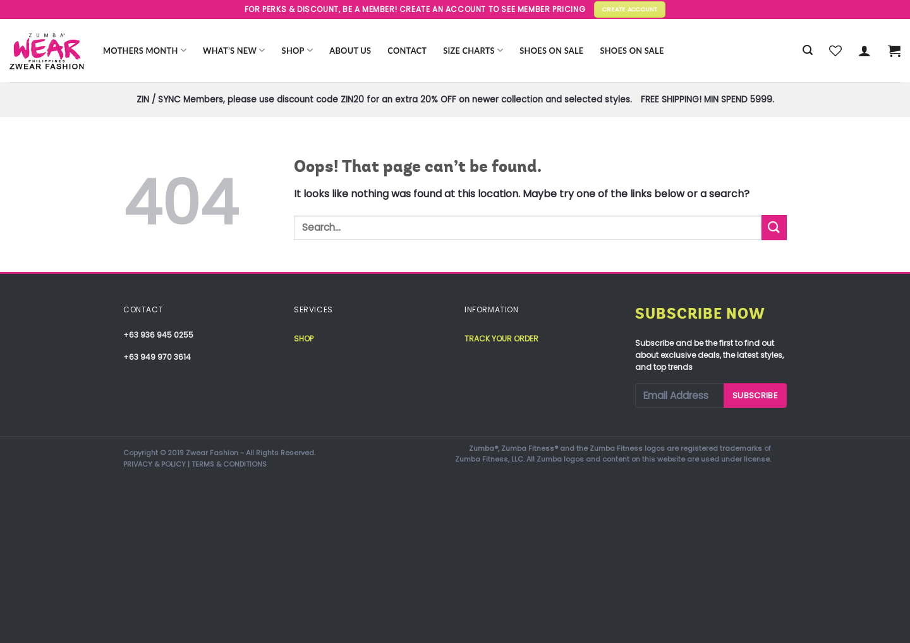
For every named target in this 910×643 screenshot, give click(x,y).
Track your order (501, 338)
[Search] (808, 50)
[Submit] (774, 227)
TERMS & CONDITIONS (229, 464)
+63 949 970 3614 (157, 357)
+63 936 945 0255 (158, 334)
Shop (297, 50)
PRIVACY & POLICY (154, 464)
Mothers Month (144, 50)
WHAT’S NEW (234, 50)
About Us (350, 51)
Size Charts (473, 50)
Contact (407, 51)
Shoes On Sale (551, 51)
